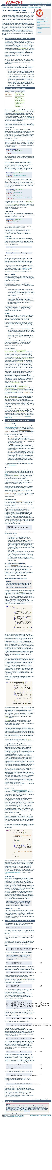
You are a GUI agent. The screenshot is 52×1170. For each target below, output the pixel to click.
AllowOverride (19, 93)
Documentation (17, 7)
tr (33, 12)
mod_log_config (9, 493)
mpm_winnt (7, 431)
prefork (12, 451)
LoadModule (17, 475)
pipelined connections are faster (12, 872)
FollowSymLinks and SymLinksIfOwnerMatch (18, 162)
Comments (39, 32)
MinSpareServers (19, 103)
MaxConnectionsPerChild (12, 397)
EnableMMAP (18, 97)
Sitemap (49, 2)
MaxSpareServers (19, 102)
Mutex (8, 720)
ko (31, 12)
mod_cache (19, 501)
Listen (21, 592)
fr (29, 12)
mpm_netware (21, 430)
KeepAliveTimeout (20, 100)
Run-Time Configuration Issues (16, 88)
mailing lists (27, 1110)
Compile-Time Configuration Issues (17, 420)
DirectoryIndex (19, 94)
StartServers (19, 106)
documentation (12, 465)
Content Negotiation (27, 268)
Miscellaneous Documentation (34, 7)
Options (17, 105)
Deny (25, 129)
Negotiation (8, 236)
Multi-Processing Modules (11, 427)
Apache (4, 7)
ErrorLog (14, 391)
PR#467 (18, 654)
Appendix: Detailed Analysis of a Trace (18, 920)
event (11, 444)
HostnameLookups (19, 96)
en (27, 12)
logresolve (30, 117)
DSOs (6, 474)
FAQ (41, 2)
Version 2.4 (24, 7)
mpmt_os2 (27, 430)
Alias (8, 204)
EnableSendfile (19, 99)
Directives (36, 2)
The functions (8, 707)
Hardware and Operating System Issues (42, 18)
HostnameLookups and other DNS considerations (19, 110)
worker (12, 437)
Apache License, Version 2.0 (17, 1116)
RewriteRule (15, 204)
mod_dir (7, 93)
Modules (32, 2)
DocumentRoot (29, 201)
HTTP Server (10, 7)
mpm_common (8, 94)
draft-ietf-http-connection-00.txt (19, 790)
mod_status (8, 96)
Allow (13, 129)
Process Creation (10, 348)
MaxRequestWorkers (23, 48)
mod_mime (17, 491)
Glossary (44, 2)
